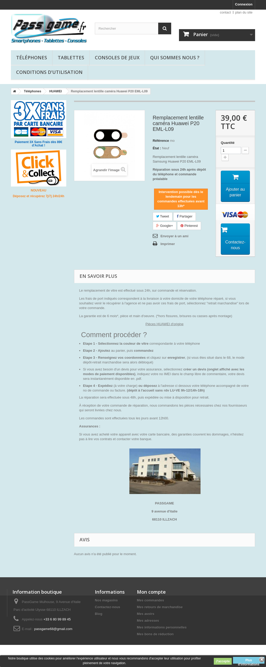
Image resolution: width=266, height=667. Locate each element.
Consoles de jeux (117, 57)
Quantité (228, 143)
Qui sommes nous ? (175, 57)
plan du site (244, 12)
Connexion (243, 4)
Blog (98, 614)
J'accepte (223, 661)
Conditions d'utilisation (49, 72)
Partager (184, 216)
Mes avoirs (145, 614)
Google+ (164, 226)
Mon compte (151, 592)
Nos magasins (106, 600)
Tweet (162, 216)
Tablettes (71, 57)
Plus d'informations (249, 661)
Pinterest (189, 226)
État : (157, 148)
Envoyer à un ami (175, 236)
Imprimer (168, 244)
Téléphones (31, 57)
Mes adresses (148, 621)
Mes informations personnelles (162, 627)
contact (225, 12)
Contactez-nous (107, 607)
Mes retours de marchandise (160, 607)
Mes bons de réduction (155, 634)
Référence (161, 141)
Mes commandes (150, 600)
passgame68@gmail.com (53, 629)
